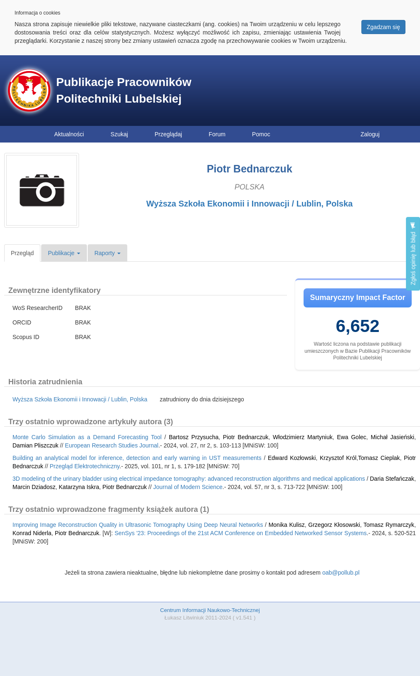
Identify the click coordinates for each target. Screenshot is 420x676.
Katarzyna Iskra (79, 487)
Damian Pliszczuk (35, 445)
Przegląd (22, 253)
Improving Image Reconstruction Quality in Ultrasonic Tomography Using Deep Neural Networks (137, 524)
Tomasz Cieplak (379, 458)
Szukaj (119, 134)
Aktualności (69, 134)
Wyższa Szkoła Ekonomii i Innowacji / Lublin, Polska (249, 203)
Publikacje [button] (64, 253)
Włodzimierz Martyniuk (303, 437)
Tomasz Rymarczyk (388, 524)
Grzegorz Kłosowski (334, 524)
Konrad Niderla (32, 533)
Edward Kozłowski (292, 458)
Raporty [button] (107, 253)
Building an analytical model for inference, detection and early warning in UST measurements (137, 458)
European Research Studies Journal (111, 445)
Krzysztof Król (338, 458)
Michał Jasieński (392, 437)
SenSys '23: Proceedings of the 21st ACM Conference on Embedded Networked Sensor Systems (241, 533)
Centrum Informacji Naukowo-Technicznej (210, 610)
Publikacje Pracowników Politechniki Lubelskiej (123, 90)
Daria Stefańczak (392, 478)
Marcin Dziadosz (33, 487)
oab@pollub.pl (341, 572)
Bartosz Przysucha (194, 437)
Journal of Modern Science (187, 487)
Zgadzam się (383, 27)
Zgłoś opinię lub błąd (413, 253)
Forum (217, 134)
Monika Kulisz (287, 524)
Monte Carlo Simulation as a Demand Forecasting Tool (87, 437)
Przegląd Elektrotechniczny (85, 466)
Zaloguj (370, 134)
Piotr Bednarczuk (245, 437)
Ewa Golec (351, 437)
